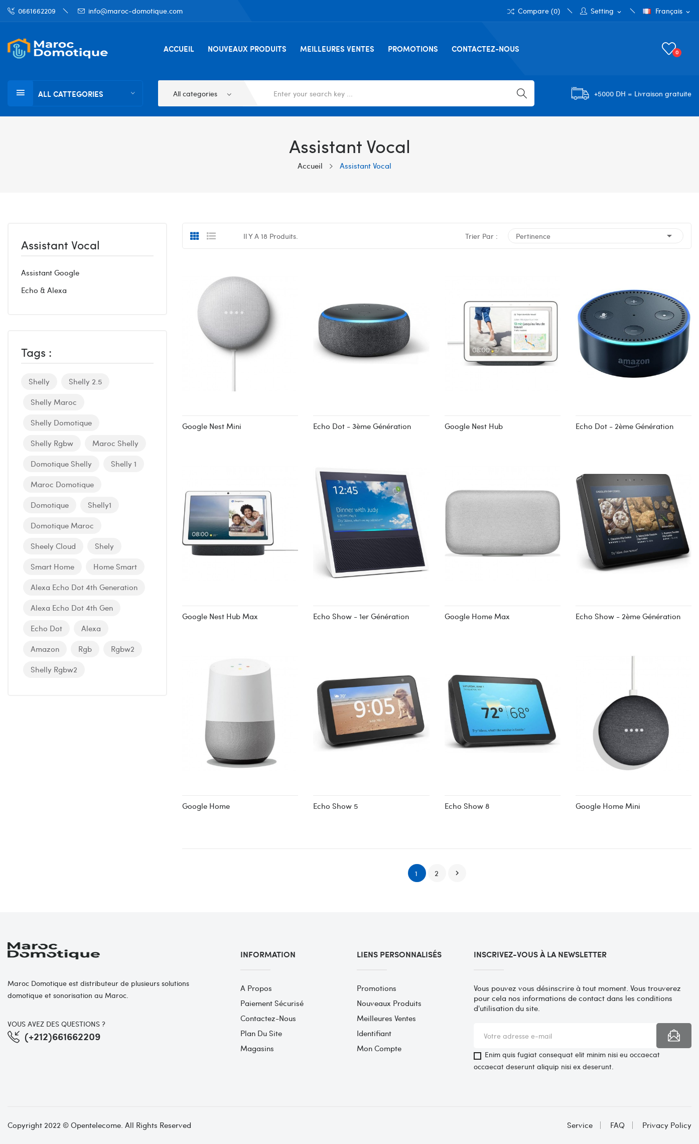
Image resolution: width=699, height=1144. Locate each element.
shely (104, 545)
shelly (39, 381)
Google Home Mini (608, 806)
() (670, 48)
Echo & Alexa (44, 290)
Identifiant (374, 1033)
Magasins (257, 1048)
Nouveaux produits (389, 1003)
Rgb (85, 648)
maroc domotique (62, 484)
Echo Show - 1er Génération (361, 616)
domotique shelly (61, 463)
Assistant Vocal (60, 246)
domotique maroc (62, 525)
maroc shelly (115, 443)
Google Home (206, 806)
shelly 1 (123, 463)
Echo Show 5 (335, 806)
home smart (115, 566)
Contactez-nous (268, 1018)
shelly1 (99, 504)
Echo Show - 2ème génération (628, 616)
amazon (45, 648)
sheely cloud (53, 545)
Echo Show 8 (467, 806)
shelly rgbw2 (54, 669)
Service (580, 1125)
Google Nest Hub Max (220, 616)
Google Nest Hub (474, 426)
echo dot (46, 628)
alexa (91, 628)
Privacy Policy (666, 1125)
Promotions (376, 988)
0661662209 (32, 11)
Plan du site (261, 1033)
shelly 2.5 (85, 381)
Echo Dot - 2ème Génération (624, 426)
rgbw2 (122, 648)
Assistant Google (50, 272)
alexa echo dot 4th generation (84, 587)
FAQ (617, 1125)
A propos (256, 988)
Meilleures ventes (386, 1018)
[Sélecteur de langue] (667, 11)
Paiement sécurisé (272, 1003)
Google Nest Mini (211, 426)
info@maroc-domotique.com (130, 11)
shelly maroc (54, 401)
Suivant (457, 873)
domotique (50, 504)
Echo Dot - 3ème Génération (362, 426)
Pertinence (595, 236)
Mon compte (379, 1048)
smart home (52, 566)
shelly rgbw (52, 443)
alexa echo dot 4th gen (72, 607)
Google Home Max (477, 616)
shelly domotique (61, 422)
